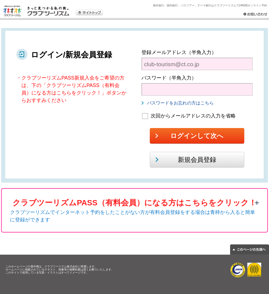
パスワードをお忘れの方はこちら (180, 103)
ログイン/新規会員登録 (71, 54)
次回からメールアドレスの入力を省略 (193, 116)
